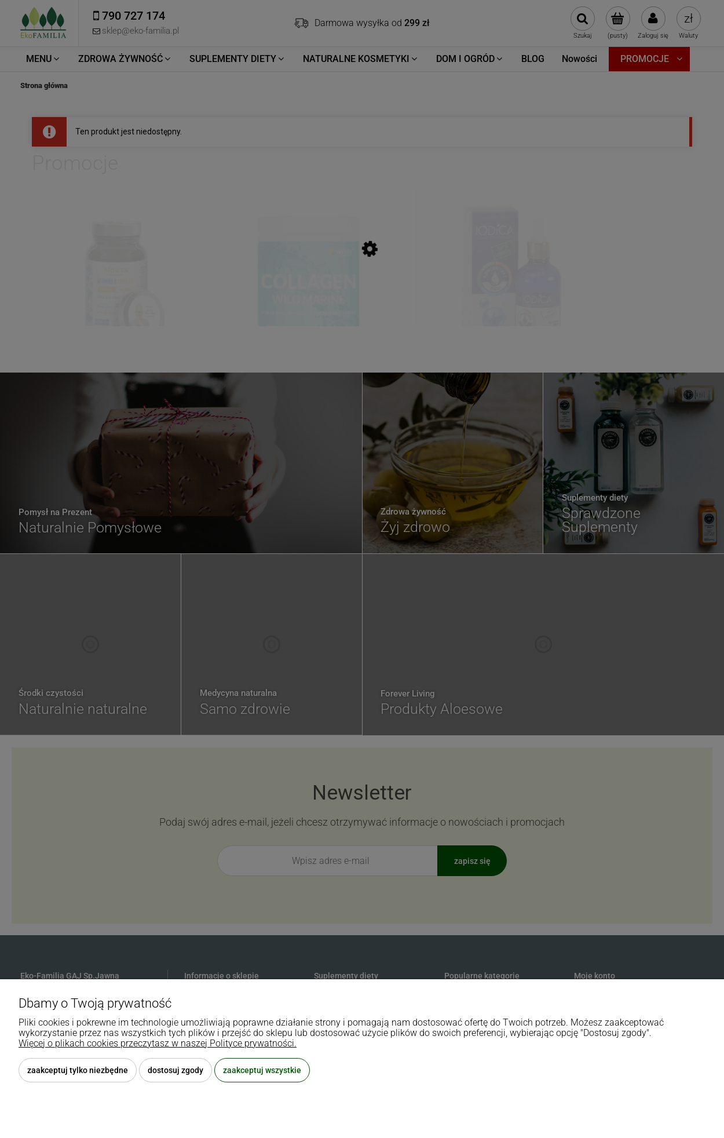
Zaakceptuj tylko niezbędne (77, 1070)
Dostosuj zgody (175, 1070)
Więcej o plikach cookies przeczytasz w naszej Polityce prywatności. (158, 1043)
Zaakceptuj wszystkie (262, 1070)
